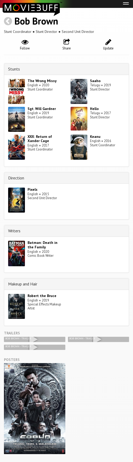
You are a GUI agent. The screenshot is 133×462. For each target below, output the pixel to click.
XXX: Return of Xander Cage (40, 138)
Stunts (14, 69)
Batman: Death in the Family (42, 244)
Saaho (95, 80)
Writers (14, 230)
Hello (94, 108)
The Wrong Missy (42, 80)
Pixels (33, 189)
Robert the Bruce (42, 295)
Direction (16, 177)
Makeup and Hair (22, 284)
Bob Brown (36, 21)
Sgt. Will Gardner (42, 108)
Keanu (95, 136)
